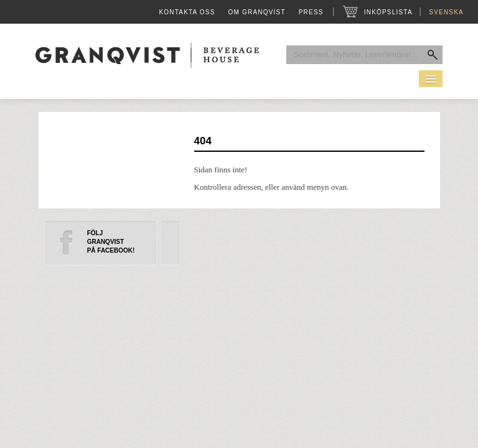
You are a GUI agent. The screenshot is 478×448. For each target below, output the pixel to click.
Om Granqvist (257, 12)
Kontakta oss (187, 12)
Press (311, 12)
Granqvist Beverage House (147, 55)
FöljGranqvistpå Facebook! (111, 242)
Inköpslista (388, 12)
